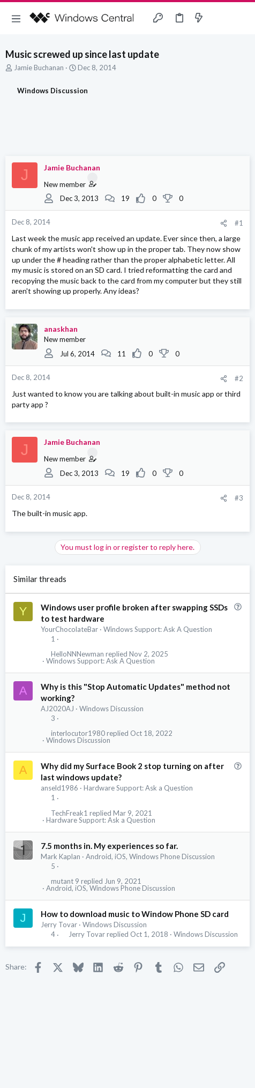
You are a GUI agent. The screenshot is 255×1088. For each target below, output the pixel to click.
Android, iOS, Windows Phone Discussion (150, 856)
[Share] (223, 223)
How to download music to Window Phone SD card (135, 914)
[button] (16, 18)
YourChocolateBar (69, 629)
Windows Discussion (111, 708)
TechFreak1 (69, 813)
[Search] (240, 18)
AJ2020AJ (57, 708)
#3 (239, 498)
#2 (239, 378)
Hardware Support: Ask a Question (138, 788)
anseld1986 (59, 788)
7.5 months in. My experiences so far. (109, 846)
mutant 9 (65, 881)
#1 (239, 223)
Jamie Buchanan (39, 67)
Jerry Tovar (59, 924)
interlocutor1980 (78, 733)
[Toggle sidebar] (219, 18)
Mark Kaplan (60, 856)
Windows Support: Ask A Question (157, 629)
